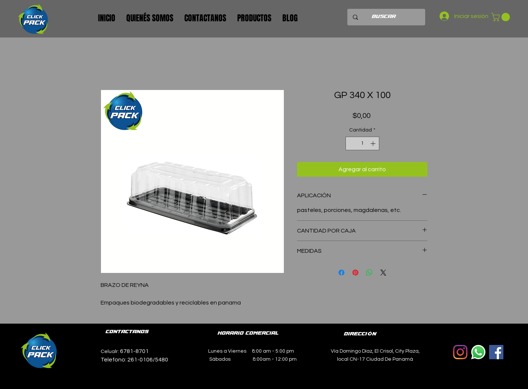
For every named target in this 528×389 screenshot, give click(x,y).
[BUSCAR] (384, 17)
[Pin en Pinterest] (355, 272)
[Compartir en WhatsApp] (369, 272)
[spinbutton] (362, 143)
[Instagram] (460, 352)
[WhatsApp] (478, 352)
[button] (501, 17)
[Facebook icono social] (496, 352)
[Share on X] (383, 272)
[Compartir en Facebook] (341, 272)
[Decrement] (351, 143)
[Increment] (373, 143)
